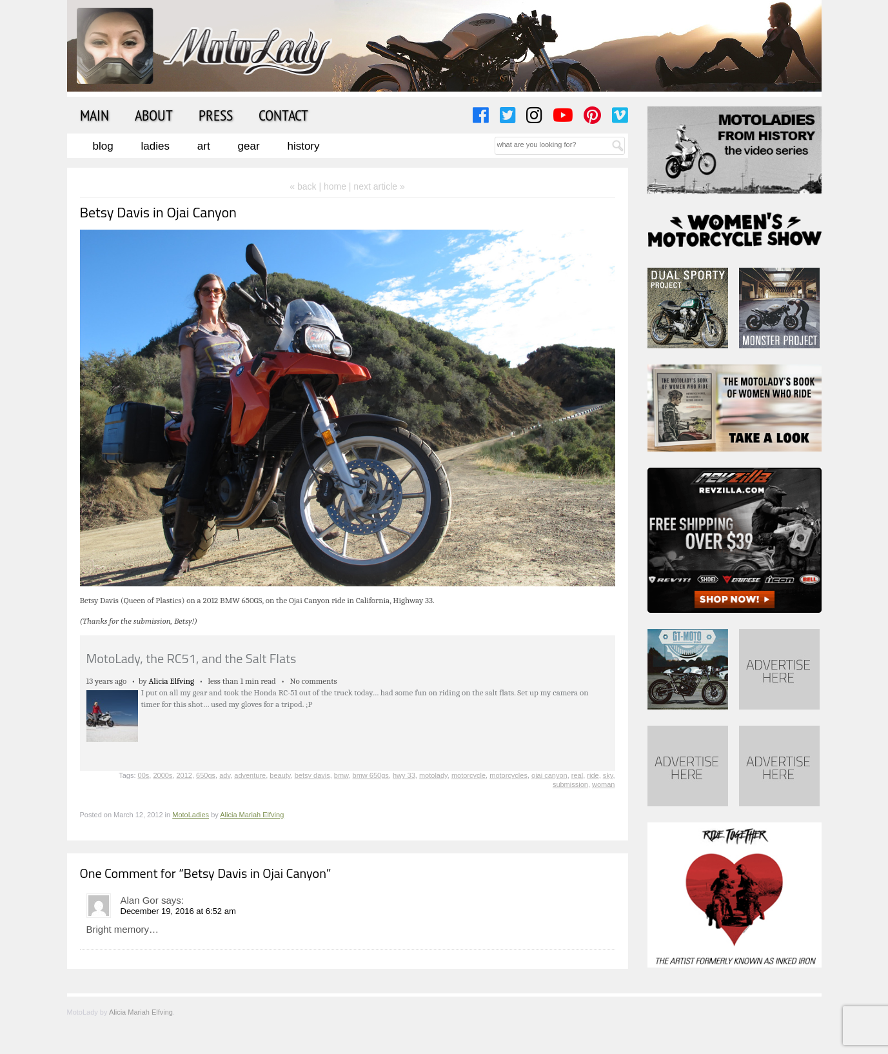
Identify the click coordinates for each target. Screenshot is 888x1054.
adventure (250, 775)
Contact (283, 114)
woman (603, 784)
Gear (249, 146)
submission (570, 784)
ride (592, 775)
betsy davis (312, 775)
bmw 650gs (371, 775)
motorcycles (508, 775)
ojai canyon (549, 775)
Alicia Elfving (172, 681)
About (154, 114)
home (335, 186)
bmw (341, 775)
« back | (307, 186)
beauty (280, 775)
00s (144, 775)
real (577, 775)
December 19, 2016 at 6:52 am (178, 911)
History (303, 146)
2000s (162, 775)
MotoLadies (190, 815)
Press (216, 114)
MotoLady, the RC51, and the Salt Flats (191, 658)
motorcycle (468, 775)
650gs (205, 775)
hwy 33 (404, 775)
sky (608, 775)
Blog (103, 146)
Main (94, 114)
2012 (184, 775)
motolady (433, 775)
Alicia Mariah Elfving (252, 815)
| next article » (377, 186)
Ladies (155, 146)
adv (224, 775)
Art (203, 146)
